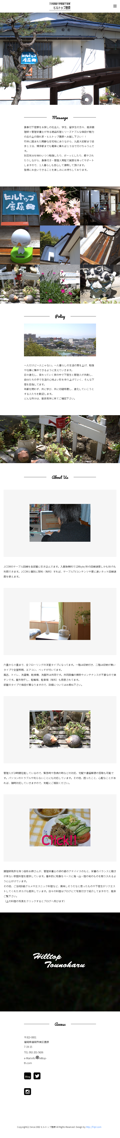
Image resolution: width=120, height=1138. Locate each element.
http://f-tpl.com (93, 1126)
